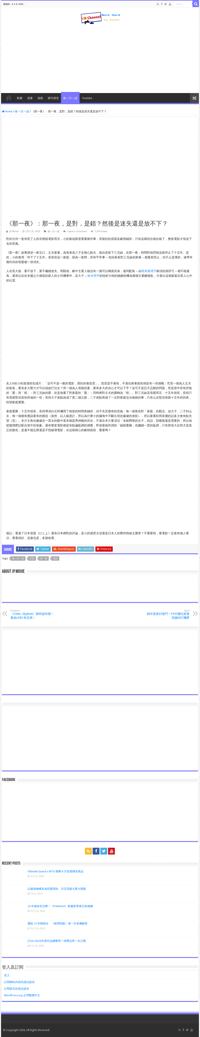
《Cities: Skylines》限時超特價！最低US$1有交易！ (32, 614)
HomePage (8, 97)
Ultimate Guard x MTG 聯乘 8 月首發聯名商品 (55, 871)
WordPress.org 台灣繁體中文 (22, 995)
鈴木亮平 (93, 275)
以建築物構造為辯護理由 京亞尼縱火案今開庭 (57, 888)
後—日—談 (70, 98)
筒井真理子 (148, 271)
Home (7, 111)
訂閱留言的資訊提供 (16, 988)
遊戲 (40, 98)
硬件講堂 (53, 98)
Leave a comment (77, 231)
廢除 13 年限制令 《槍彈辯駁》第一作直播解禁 (57, 923)
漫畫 (30, 98)
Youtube (87, 98)
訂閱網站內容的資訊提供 (19, 982)
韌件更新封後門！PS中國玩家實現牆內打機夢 (168, 614)
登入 (7, 975)
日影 (32, 558)
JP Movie (14, 231)
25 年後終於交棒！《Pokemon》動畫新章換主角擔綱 (60, 906)
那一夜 (43, 558)
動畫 (19, 98)
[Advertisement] (100, 59)
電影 (55, 558)
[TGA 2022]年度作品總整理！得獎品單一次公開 (57, 940)
